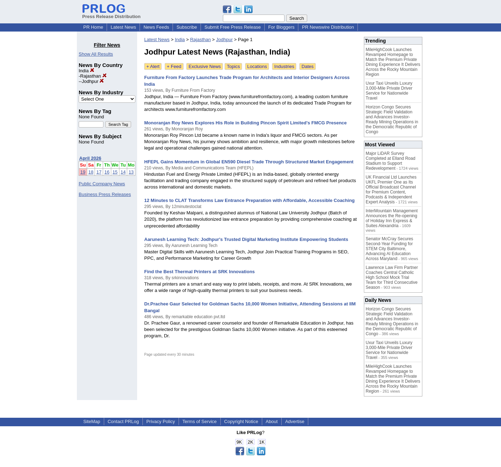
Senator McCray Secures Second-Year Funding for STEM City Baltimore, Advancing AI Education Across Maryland (389, 248)
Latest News (123, 27)
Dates (308, 66)
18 (90, 172)
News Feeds (156, 27)
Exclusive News (204, 66)
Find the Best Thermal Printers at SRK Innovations (199, 271)
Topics (233, 66)
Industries (284, 66)
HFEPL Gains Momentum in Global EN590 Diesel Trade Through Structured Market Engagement (249, 161)
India (86, 70)
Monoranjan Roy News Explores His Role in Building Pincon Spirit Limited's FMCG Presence (245, 122)
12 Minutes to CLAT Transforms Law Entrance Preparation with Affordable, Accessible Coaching (249, 200)
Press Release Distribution (111, 14)
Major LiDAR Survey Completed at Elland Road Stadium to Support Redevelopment (390, 161)
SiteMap (91, 421)
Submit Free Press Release (232, 27)
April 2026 (90, 158)
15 (114, 172)
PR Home (93, 27)
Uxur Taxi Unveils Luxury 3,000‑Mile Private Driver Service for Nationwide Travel (389, 91)
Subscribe (186, 27)
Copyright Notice (241, 421)
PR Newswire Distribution (328, 27)
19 (82, 172)
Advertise (294, 421)
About (272, 421)
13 (131, 172)
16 (107, 172)
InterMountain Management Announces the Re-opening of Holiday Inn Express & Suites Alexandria (392, 218)
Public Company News (102, 183)
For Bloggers (281, 27)
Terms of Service (199, 421)
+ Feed (174, 66)
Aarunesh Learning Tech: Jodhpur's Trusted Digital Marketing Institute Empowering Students (246, 239)
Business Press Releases (105, 194)
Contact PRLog (123, 421)
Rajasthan (93, 76)
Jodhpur (93, 81)
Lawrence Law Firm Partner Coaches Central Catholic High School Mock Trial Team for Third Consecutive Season (392, 277)
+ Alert (152, 66)
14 (122, 172)
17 (98, 172)
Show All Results (96, 54)
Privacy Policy (160, 421)
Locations (257, 66)
